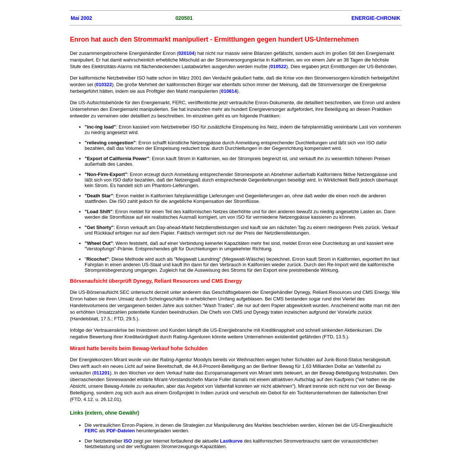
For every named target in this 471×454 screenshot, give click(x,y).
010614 (229, 91)
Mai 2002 (81, 18)
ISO (128, 441)
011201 (102, 373)
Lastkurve (231, 441)
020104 (186, 53)
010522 (278, 66)
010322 (104, 84)
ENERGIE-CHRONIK (375, 18)
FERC (91, 430)
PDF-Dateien (120, 430)
